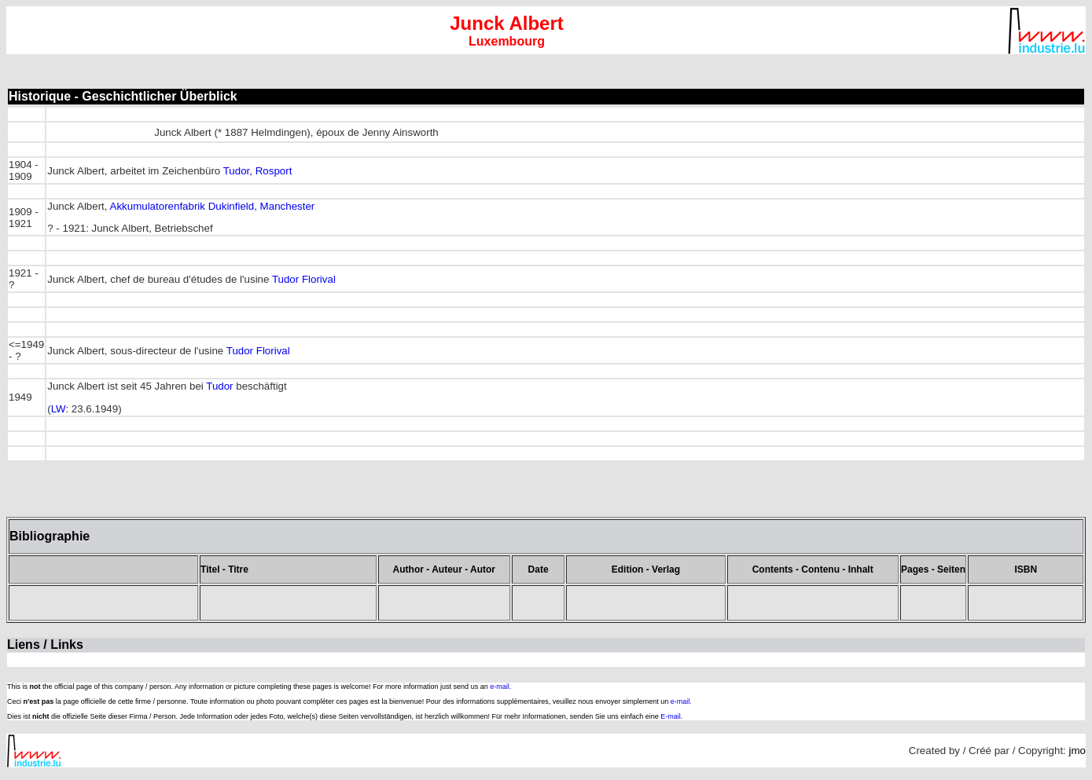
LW (58, 409)
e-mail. (500, 686)
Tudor (219, 386)
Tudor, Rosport (257, 171)
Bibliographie (49, 536)
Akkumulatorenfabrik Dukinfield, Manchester (212, 206)
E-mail (670, 716)
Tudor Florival (304, 279)
